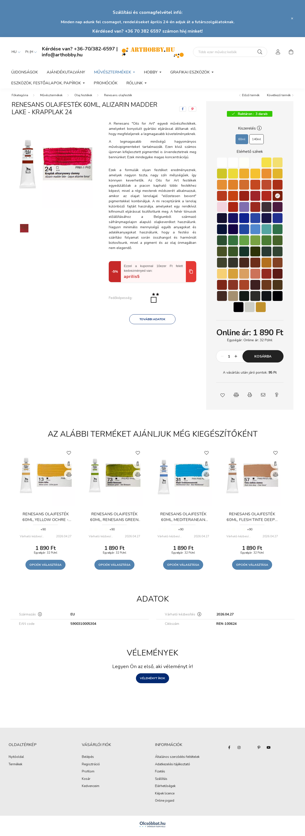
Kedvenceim (90, 789)
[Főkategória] (20, 98)
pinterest (259, 750)
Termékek (15, 767)
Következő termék (279, 98)
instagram (239, 750)
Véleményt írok (152, 681)
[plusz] (236, 359)
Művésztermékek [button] (113, 72)
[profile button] (278, 52)
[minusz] (222, 359)
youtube (269, 750)
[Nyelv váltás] (15, 52)
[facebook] (182, 112)
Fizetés (160, 775)
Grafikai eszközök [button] (190, 72)
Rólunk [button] (135, 83)
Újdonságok (24, 72)
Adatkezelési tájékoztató (172, 767)
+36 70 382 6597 (143, 31)
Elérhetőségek (165, 789)
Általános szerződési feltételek (177, 760)
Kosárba (262, 359)
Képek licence (164, 797)
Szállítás (161, 782)
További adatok (152, 322)
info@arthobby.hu (62, 54)
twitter (249, 750)
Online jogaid (164, 804)
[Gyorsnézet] (69, 467)
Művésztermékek (51, 98)
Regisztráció (91, 767)
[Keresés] (260, 52)
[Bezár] (292, 18)
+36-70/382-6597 (94, 48)
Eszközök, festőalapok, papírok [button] (46, 83)
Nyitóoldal (16, 760)
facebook (229, 750)
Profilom (88, 775)
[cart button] (291, 52)
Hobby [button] (151, 72)
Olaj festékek (83, 98)
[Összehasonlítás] (69, 478)
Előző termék (251, 98)
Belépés (88, 760)
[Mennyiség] (229, 359)
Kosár (86, 782)
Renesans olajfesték (118, 98)
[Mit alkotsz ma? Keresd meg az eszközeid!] (230, 52)
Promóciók (105, 83)
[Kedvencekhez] (69, 455)
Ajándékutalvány (66, 72)
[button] (222, 398)
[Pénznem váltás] (30, 52)
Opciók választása (45, 568)
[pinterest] (192, 112)
